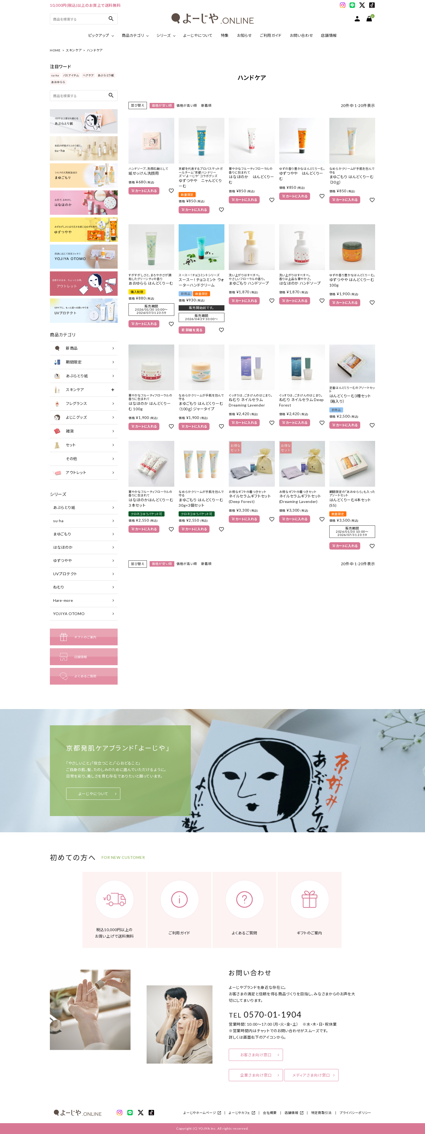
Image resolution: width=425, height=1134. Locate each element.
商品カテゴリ (133, 35)
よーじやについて (198, 35)
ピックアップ (98, 35)
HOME (55, 50)
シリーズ (163, 35)
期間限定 (67, 362)
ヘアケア (88, 75)
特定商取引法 (321, 1113)
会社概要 (270, 1113)
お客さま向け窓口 (256, 1054)
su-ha (55, 75)
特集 (225, 35)
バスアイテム (71, 75)
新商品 (65, 348)
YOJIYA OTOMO (69, 613)
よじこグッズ (70, 417)
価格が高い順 (186, 105)
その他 (65, 458)
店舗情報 (329, 35)
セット (64, 445)
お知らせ (244, 35)
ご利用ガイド (271, 35)
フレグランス (70, 403)
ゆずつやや (62, 560)
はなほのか (63, 547)
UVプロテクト (65, 573)
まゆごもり (62, 534)
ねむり (58, 587)
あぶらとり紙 (106, 75)
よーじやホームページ (199, 1113)
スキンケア (74, 50)
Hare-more (63, 600)
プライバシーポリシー (355, 1113)
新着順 (206, 105)
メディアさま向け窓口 (311, 1075)
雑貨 (63, 431)
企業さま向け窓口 (256, 1075)
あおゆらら (58, 82)
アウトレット (69, 472)
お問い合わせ (301, 35)
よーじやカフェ (239, 1113)
